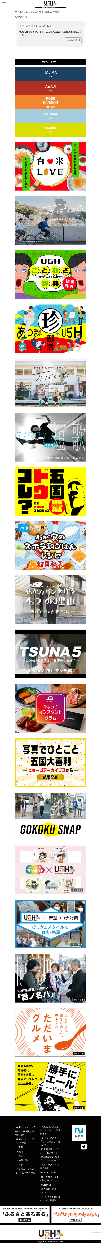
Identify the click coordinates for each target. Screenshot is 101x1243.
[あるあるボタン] (72, 40)
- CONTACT (45, 1185)
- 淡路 (20, 1151)
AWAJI (50, 88)
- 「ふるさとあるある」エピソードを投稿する (50, 1130)
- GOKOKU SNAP (48, 1172)
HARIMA (50, 116)
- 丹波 (20, 1165)
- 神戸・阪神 (23, 1160)
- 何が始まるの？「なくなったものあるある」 (50, 1141)
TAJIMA (50, 74)
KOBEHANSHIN (50, 103)
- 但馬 (20, 1156)
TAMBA (50, 130)
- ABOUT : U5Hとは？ (25, 1127)
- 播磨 (20, 1147)
